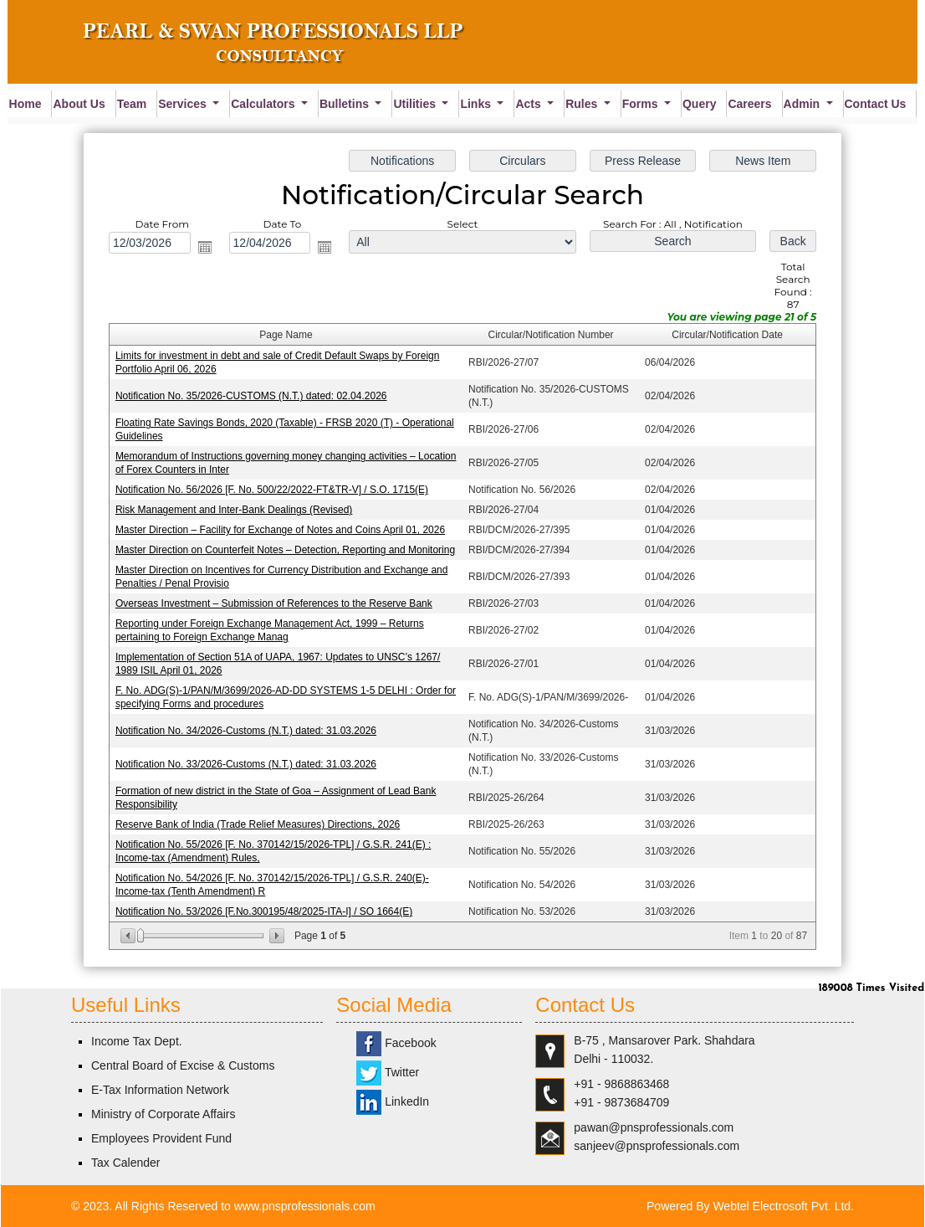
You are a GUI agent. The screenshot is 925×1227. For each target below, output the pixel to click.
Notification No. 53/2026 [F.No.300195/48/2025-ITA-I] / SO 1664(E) (266, 907)
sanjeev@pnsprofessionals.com (656, 1146)
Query (699, 103)
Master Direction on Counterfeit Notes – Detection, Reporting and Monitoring (288, 550)
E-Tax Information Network (160, 1089)
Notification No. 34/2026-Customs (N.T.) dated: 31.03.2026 (249, 729)
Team (132, 103)
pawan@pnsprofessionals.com (653, 1127)
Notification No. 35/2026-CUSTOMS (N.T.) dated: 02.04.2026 (254, 397)
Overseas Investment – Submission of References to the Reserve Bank (276, 603)
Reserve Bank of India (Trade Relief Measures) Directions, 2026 (260, 822)
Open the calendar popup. (207, 250)
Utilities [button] (415, 103)
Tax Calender (126, 1162)
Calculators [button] (264, 103)
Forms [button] (642, 103)
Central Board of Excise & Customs (182, 1065)
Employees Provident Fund (161, 1138)
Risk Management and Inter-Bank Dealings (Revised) (237, 510)
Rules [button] (582, 103)
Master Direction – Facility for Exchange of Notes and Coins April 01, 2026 (283, 530)
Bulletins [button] (345, 103)
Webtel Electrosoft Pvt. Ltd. (783, 1206)
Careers (749, 103)
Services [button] (184, 103)
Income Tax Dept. (136, 1041)
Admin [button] (803, 103)
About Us (79, 103)
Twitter (387, 1072)
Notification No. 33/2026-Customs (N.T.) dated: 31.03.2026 (249, 762)
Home (25, 103)
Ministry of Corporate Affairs (163, 1114)
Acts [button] (529, 103)
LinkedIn (392, 1101)
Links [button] (476, 103)
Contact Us (876, 103)
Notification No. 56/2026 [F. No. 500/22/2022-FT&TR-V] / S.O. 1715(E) (274, 490)
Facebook (396, 1043)
